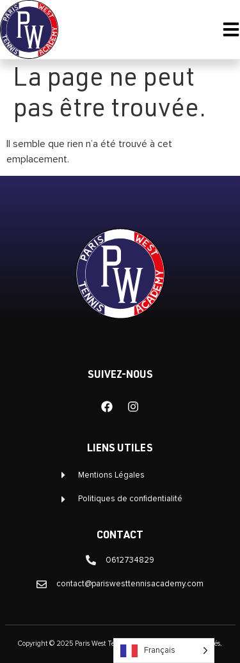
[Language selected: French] (163, 650)
